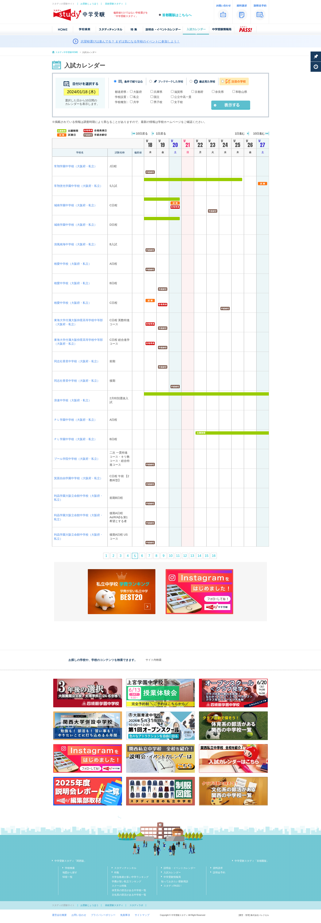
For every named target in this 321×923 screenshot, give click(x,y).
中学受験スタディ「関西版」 (70, 860)
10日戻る (142, 133)
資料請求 (218, 868)
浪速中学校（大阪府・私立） (72, 400)
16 (214, 555)
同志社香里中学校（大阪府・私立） (77, 361)
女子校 (178, 102)
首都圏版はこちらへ (177, 15)
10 (171, 555)
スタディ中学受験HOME (66, 52)
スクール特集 (119, 885)
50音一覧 (67, 877)
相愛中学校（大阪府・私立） (72, 263)
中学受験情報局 (172, 877)
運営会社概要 (59, 915)
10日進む (259, 133)
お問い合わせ (78, 915)
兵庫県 (158, 91)
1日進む (240, 133)
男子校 (158, 102)
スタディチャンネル (125, 868)
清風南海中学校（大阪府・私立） (75, 244)
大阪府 (137, 91)
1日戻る (161, 133)
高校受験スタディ (114, 3)
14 (199, 555)
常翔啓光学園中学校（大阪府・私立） (78, 185)
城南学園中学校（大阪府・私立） (75, 205)
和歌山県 (241, 91)
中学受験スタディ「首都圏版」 (252, 860)
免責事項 (125, 915)
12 (185, 555)
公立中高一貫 (182, 97)
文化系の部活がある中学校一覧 (129, 894)
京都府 (199, 91)
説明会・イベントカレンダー (180, 868)
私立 (136, 97)
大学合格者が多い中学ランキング (130, 877)
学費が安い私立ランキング (126, 881)
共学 (136, 102)
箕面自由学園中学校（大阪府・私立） (78, 478)
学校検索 (70, 868)
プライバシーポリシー (103, 915)
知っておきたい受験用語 (174, 881)
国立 (156, 97)
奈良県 (219, 91)
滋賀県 (178, 91)
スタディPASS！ (173, 885)
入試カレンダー (172, 872)
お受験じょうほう (89, 3)
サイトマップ (142, 915)
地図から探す (69, 872)
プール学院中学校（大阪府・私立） (77, 458)
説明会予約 (219, 872)
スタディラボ (136, 905)
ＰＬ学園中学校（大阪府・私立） (75, 419)
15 (206, 555)
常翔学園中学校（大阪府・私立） (75, 166)
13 (192, 555)
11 (178, 555)
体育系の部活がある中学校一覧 (129, 890)
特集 (116, 872)
